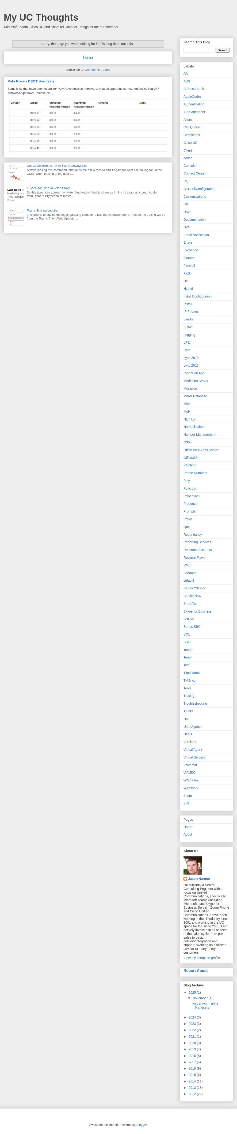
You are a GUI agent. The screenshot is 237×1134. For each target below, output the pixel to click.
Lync (186, 350)
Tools (187, 688)
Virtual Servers (194, 757)
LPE (186, 342)
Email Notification (196, 235)
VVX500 (189, 772)
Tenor (187, 657)
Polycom (189, 488)
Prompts (189, 511)
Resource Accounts (197, 550)
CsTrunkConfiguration (199, 189)
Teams (188, 650)
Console (189, 165)
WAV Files (191, 780)
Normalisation (193, 427)
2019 (193, 1049)
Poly (186, 481)
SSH (186, 642)
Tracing (188, 696)
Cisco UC (190, 143)
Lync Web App (194, 373)
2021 (193, 1036)
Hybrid (188, 288)
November (200, 998)
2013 (193, 1087)
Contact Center (194, 173)
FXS (186, 273)
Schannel (190, 573)
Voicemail (190, 765)
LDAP (187, 327)
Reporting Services (197, 542)
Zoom (187, 796)
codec (187, 158)
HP (185, 281)
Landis (188, 319)
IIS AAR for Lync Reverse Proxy (48, 188)
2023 (193, 1024)
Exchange (190, 250)
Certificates (191, 135)
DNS (187, 212)
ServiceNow (192, 596)
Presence (190, 504)
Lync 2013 (191, 365)
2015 (193, 1075)
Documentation (194, 219)
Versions (189, 742)
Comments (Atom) (97, 69)
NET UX (189, 419)
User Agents (192, 727)
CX (185, 204)
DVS (186, 227)
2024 (193, 1017)
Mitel (187, 404)
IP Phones (191, 311)
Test (186, 665)
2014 (193, 1081)
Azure (187, 120)
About (187, 834)
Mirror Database (195, 396)
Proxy (187, 519)
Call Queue (191, 127)
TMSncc (189, 680)
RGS (187, 565)
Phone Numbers (195, 473)
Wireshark (190, 788)
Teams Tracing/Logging (42, 210)
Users (187, 734)
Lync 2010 (191, 358)
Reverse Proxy (194, 557)
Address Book (193, 89)
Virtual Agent (192, 749)
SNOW (188, 619)
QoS (186, 527)
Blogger (141, 1125)
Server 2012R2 (194, 588)
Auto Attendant (194, 112)
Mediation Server (195, 381)
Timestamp (191, 673)
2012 (193, 1094)
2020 (193, 1043)
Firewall (189, 266)
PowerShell (191, 496)
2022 (193, 1030)
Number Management (199, 434)
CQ (185, 181)
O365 (187, 442)
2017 (193, 1062)
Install (187, 304)
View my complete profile (201, 958)
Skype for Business (197, 611)
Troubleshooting (195, 703)
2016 (193, 1068)
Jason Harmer (199, 879)
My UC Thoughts (41, 17)
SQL (186, 634)
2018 (193, 1056)
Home (88, 57)
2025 (193, 992)
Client (187, 150)
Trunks (188, 711)
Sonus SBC (191, 626)
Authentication (193, 104)
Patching (189, 465)
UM (186, 719)
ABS (186, 81)
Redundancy (192, 534)
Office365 (190, 458)
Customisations (194, 196)
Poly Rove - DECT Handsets (31, 81)
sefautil (188, 580)
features (189, 258)
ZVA (186, 803)
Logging (189, 335)
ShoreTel (189, 604)
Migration (190, 388)
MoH (187, 411)
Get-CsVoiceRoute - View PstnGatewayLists (57, 165)
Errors (187, 242)
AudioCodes (192, 96)
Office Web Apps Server (200, 450)
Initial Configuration (197, 296)
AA (185, 73)
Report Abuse (196, 970)
